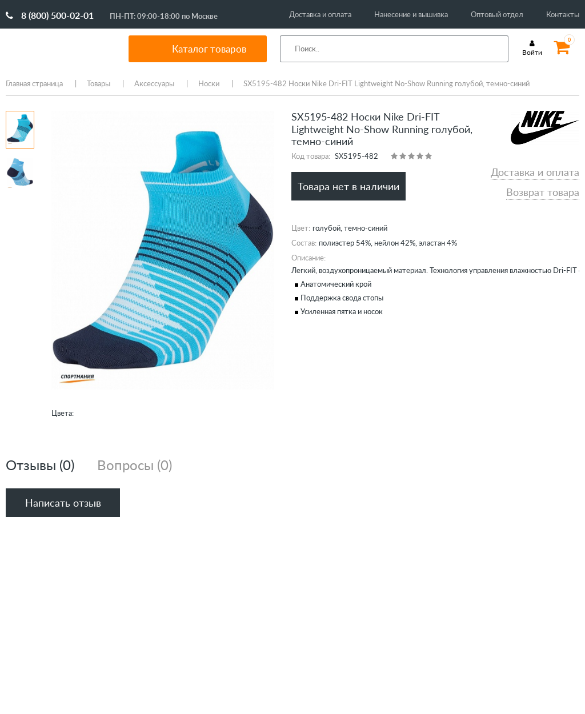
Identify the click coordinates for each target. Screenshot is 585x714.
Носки (208, 83)
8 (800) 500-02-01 (50, 15)
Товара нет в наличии (348, 186)
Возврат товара (542, 192)
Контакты (562, 14)
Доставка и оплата (320, 14)
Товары (98, 83)
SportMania (59, 48)
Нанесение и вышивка (411, 14)
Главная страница (34, 83)
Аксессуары (154, 83)
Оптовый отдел (497, 14)
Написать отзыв (63, 502)
